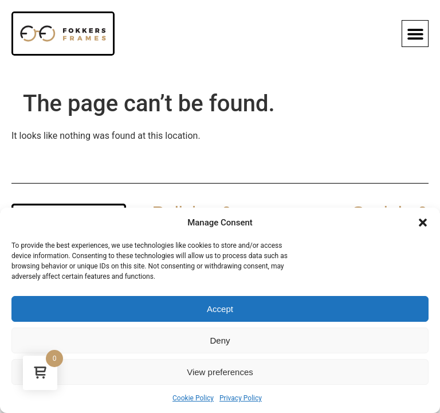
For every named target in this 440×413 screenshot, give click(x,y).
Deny (220, 340)
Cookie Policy (193, 398)
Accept (220, 309)
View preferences (220, 372)
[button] (423, 222)
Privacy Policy (240, 398)
